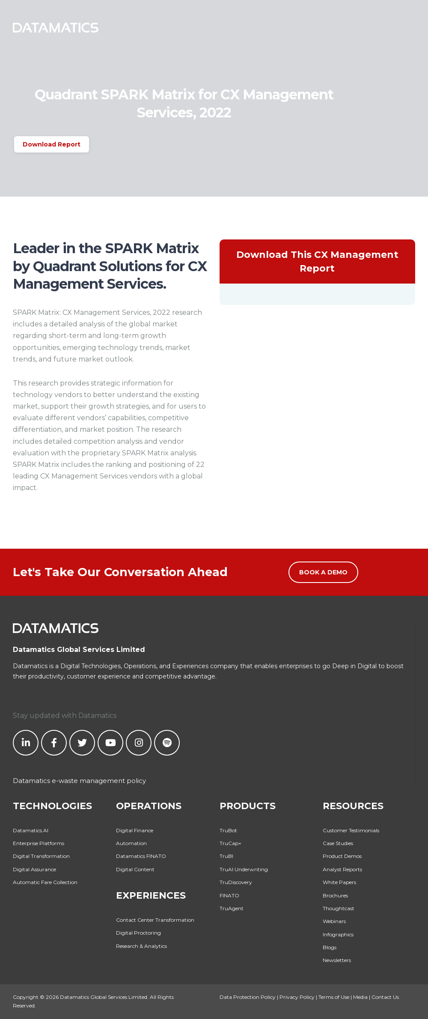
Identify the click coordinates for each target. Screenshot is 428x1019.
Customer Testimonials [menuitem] (351, 830)
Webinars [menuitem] (334, 921)
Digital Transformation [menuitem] (41, 856)
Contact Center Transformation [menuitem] (155, 920)
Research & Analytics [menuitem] (141, 946)
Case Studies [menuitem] (338, 843)
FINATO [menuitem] (229, 895)
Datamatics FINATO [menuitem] (141, 856)
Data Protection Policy (248, 997)
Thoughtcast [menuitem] (338, 908)
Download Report (51, 144)
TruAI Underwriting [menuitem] (244, 869)
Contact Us (385, 997)
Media (360, 997)
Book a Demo (323, 572)
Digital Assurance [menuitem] (34, 869)
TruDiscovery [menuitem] (236, 882)
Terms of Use (333, 997)
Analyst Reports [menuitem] (342, 869)
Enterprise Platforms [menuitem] (38, 843)
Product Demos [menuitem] (342, 856)
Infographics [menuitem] (338, 934)
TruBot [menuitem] (228, 830)
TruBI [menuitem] (226, 856)
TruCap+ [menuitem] (230, 843)
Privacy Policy (297, 997)
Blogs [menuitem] (329, 947)
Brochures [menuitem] (335, 895)
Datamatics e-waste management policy (79, 781)
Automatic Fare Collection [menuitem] (45, 882)
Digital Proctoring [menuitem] (138, 932)
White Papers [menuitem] (339, 882)
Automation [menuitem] (131, 843)
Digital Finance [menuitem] (134, 830)
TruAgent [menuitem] (232, 908)
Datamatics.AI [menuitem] (30, 830)
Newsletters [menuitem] (337, 960)
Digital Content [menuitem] (135, 869)
